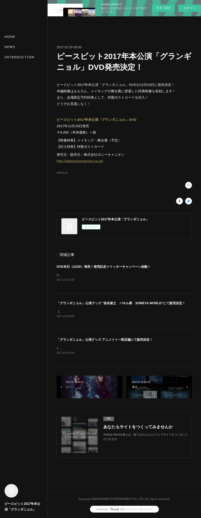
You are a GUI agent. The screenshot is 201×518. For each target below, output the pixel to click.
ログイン (190, 8)
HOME (10, 37)
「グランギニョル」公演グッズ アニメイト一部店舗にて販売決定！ (105, 340)
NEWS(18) (62, 173)
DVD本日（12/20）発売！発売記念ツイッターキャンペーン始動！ (104, 266)
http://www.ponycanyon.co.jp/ (80, 161)
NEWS (10, 47)
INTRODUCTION (19, 57)
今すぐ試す (163, 8)
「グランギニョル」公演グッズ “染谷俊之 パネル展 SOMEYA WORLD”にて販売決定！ (121, 303)
